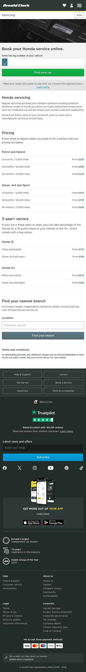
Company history (52, 588)
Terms (6, 608)
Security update (11, 619)
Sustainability (50, 596)
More (79, 15)
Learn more (43, 513)
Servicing (8, 15)
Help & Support (22, 374)
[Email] (43, 448)
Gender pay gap (51, 608)
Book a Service (63, 382)
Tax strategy (49, 619)
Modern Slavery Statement (57, 612)
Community (49, 592)
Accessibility (10, 588)
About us (48, 581)
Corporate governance (55, 616)
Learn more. (43, 87)
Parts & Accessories (63, 391)
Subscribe (43, 457)
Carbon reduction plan (55, 627)
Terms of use (10, 612)
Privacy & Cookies (12, 616)
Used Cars (22, 391)
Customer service (12, 584)
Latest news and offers (17, 441)
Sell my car (23, 382)
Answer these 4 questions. (21, 659)
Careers (63, 374)
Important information (15, 623)
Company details (52, 623)
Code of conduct (52, 631)
